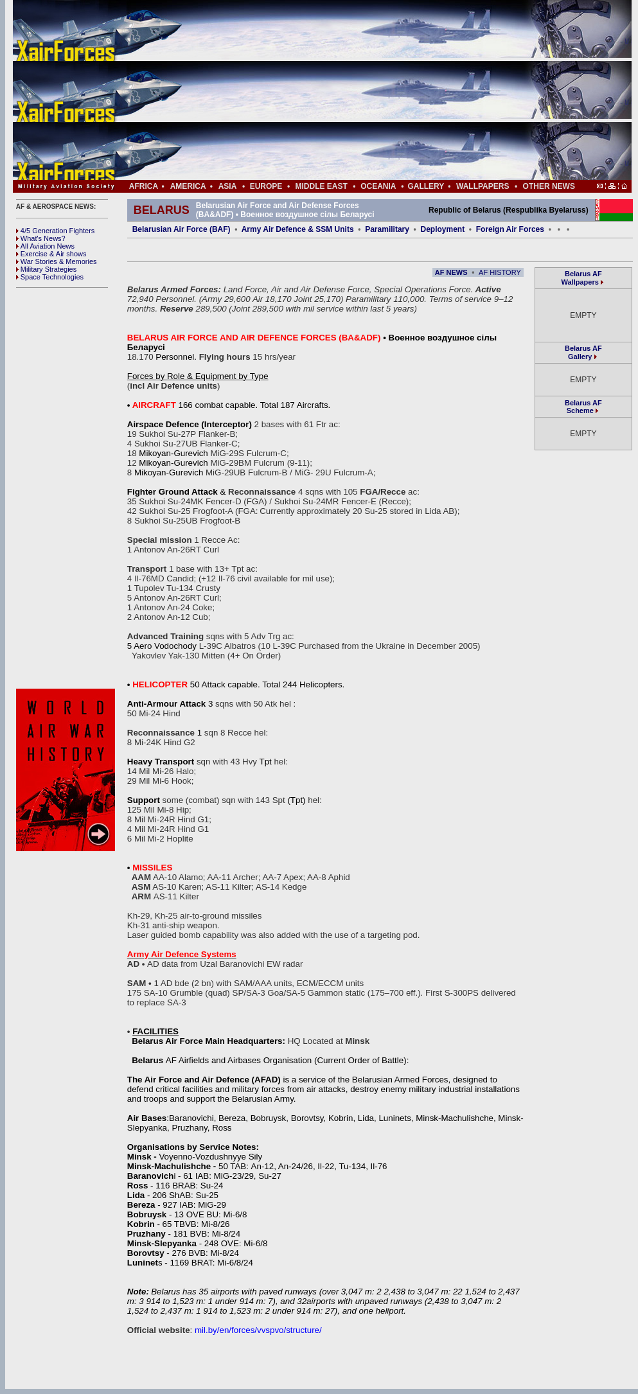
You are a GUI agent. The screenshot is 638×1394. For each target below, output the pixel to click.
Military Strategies (46, 269)
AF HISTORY (500, 272)
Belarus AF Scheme (583, 406)
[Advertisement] (361, 90)
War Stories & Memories (56, 261)
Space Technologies (50, 277)
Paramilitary (387, 229)
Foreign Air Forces (510, 229)
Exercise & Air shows (51, 254)
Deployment (442, 229)
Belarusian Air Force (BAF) (181, 229)
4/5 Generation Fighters (56, 230)
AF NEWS (451, 272)
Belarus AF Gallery (583, 352)
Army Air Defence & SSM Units (298, 229)
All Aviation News (45, 246)
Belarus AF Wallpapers (582, 278)
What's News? (41, 238)
